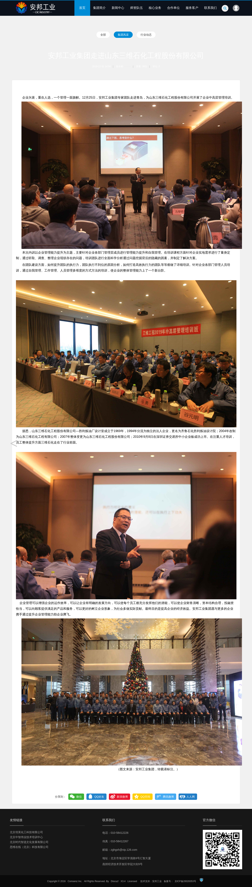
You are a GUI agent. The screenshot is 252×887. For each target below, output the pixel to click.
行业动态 (146, 34)
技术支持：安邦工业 (151, 881)
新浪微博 (122, 796)
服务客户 (192, 7)
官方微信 (209, 820)
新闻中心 (118, 7)
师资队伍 (136, 7)
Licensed (132, 881)
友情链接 (16, 820)
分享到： (60, 796)
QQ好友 (99, 796)
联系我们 (210, 7)
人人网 (190, 796)
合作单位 (173, 7)
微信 (79, 796)
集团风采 (123, 34)
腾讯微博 (168, 796)
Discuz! (115, 881)
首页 (82, 7)
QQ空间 (145, 796)
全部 (103, 34)
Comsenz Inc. (75, 881)
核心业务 (155, 7)
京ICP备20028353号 (185, 881)
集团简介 (99, 7)
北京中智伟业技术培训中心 (26, 837)
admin (127, 66)
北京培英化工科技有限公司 (26, 832)
